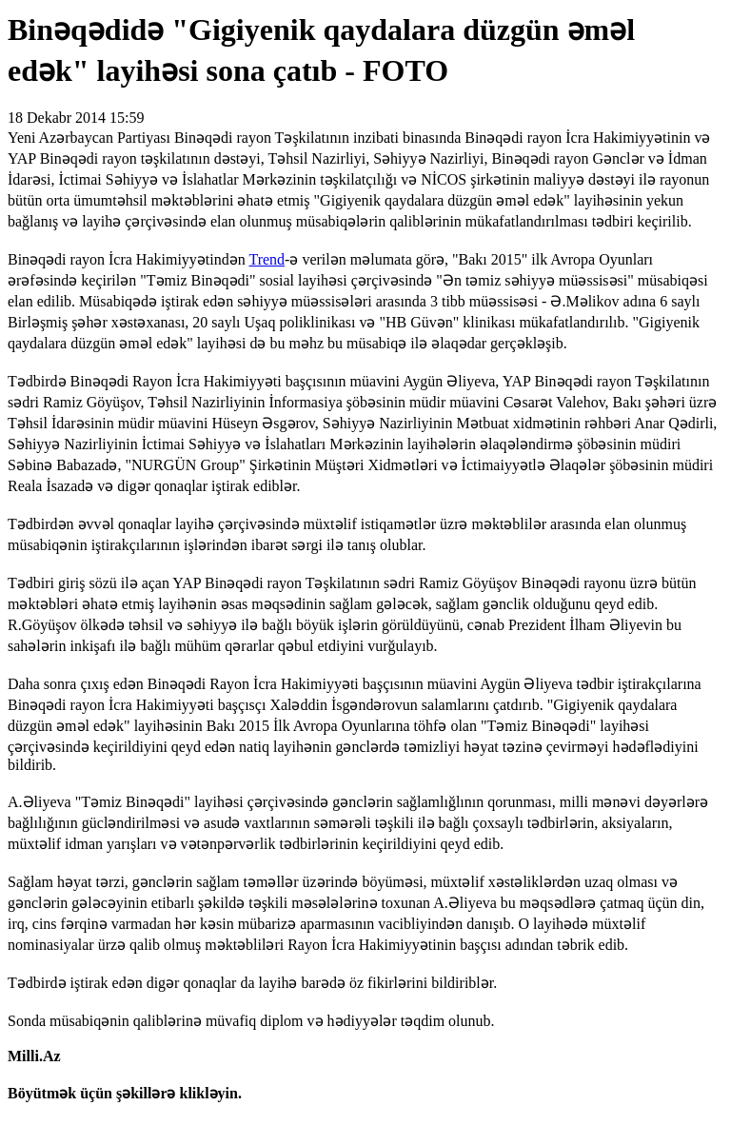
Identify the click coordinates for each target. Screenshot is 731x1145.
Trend (266, 259)
